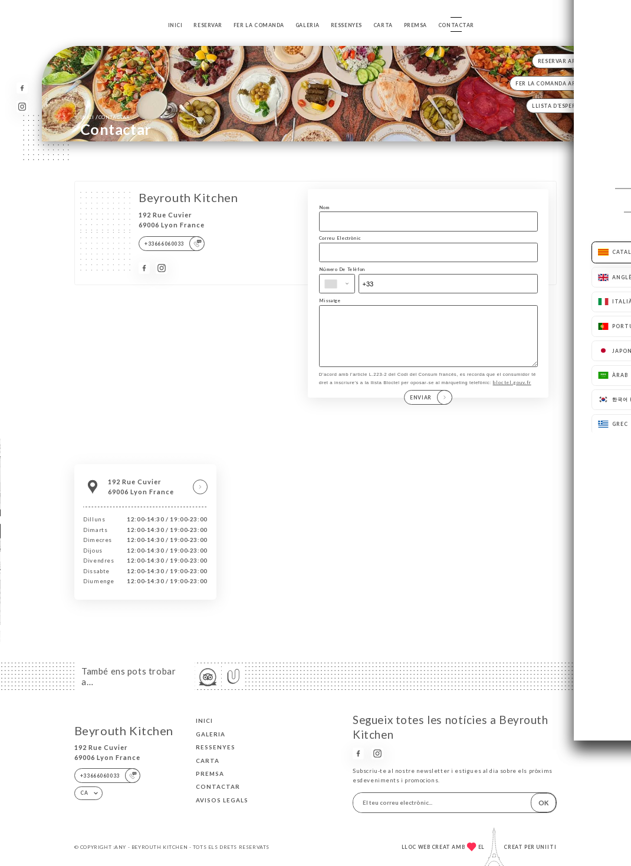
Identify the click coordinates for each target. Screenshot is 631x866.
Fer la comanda (259, 25)
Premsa (416, 25)
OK (543, 802)
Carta (383, 25)
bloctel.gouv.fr (512, 395)
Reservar (207, 25)
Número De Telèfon (342, 269)
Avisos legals (222, 800)
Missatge (330, 300)
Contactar (456, 25)
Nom (324, 207)
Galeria (307, 25)
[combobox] (337, 283)
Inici (175, 25)
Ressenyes (346, 25)
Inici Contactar (105, 116)
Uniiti (546, 847)
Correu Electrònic (340, 238)
